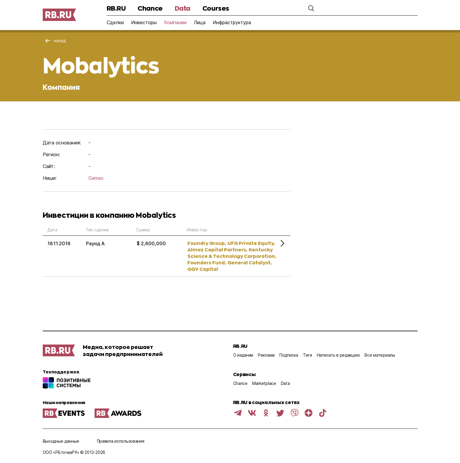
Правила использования (120, 441)
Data (182, 8)
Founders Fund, (206, 262)
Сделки (115, 22)
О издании (243, 354)
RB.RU (116, 8)
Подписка (288, 354)
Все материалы (380, 354)
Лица (199, 22)
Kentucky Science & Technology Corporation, (231, 252)
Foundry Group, (206, 243)
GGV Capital (202, 269)
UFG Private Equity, (251, 243)
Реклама (266, 354)
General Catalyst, (249, 262)
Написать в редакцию (338, 354)
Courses (215, 8)
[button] (311, 8)
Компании (175, 22)
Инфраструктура (232, 22)
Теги (307, 354)
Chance (150, 8)
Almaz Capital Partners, (217, 249)
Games (95, 178)
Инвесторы (144, 22)
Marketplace (264, 383)
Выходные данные (61, 441)
